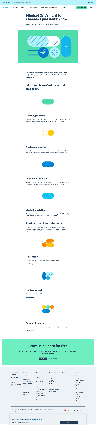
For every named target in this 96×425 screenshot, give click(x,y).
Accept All (69, 422)
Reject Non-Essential (69, 419)
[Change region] (75, 411)
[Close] (84, 416)
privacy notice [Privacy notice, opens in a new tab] (38, 419)
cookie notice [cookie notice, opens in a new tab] (31, 419)
